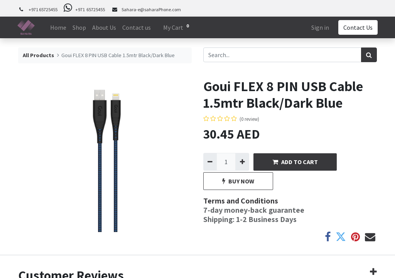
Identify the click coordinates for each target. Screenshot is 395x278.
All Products (38, 55)
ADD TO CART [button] (295, 162)
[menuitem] (59, 27)
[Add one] (242, 162)
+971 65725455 (43, 9)
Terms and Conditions (240, 201)
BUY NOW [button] (238, 181)
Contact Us (357, 27)
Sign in (319, 27)
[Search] (369, 54)
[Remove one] (210, 162)
